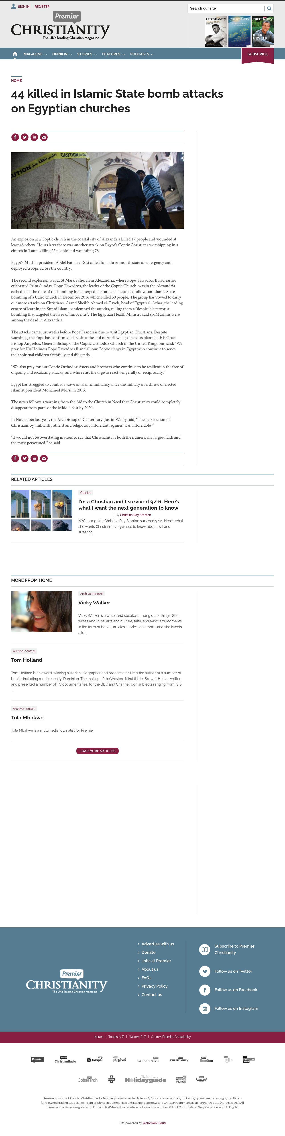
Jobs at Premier (156, 960)
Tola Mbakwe (27, 717)
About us (150, 969)
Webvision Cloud (154, 1123)
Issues (98, 1037)
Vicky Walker (94, 602)
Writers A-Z (137, 1037)
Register (42, 6)
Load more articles (97, 751)
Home (16, 81)
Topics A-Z (116, 1037)
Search (269, 8)
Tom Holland (26, 660)
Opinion (85, 492)
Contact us (152, 994)
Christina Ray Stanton (135, 515)
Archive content (91, 593)
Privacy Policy (155, 986)
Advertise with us (158, 944)
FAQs (146, 977)
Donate (149, 952)
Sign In (24, 6)
